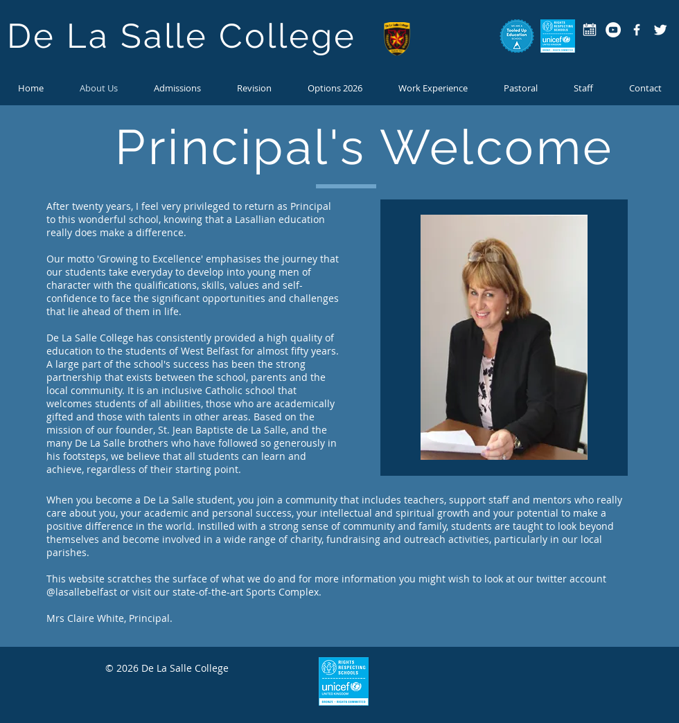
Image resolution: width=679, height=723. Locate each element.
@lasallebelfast (81, 591)
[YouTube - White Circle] (613, 29)
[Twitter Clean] (660, 29)
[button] (521, 88)
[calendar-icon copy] (589, 29)
